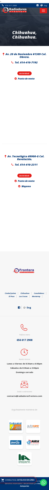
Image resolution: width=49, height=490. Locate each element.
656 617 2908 (9, 5)
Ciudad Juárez (10, 293)
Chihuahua (25, 293)
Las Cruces (23, 296)
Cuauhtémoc (39, 293)
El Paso (12, 296)
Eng (44, 5)
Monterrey (36, 296)
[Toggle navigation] (43, 10)
